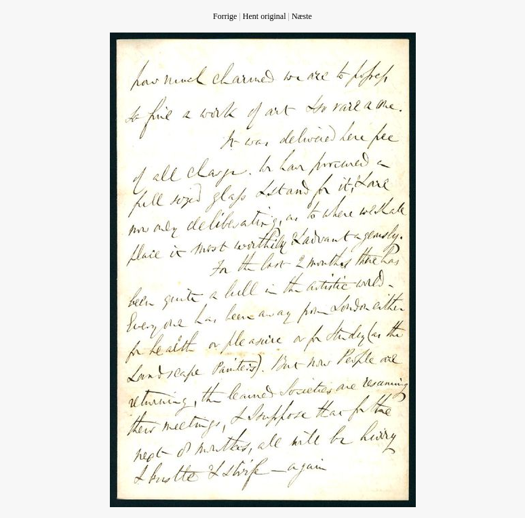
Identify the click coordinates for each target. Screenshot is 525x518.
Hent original (264, 16)
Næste (302, 16)
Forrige (225, 16)
